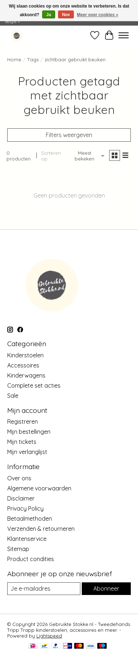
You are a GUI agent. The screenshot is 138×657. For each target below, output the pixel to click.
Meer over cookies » (97, 14)
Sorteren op (51, 156)
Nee (66, 14)
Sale (12, 395)
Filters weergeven (69, 134)
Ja (48, 14)
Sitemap (18, 548)
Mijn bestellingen (28, 431)
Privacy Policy (25, 508)
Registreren (22, 421)
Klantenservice (26, 538)
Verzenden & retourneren (41, 528)
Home (14, 59)
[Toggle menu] (123, 35)
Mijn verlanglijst (27, 451)
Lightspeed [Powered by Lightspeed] (49, 636)
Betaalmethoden (29, 518)
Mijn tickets (21, 441)
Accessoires (23, 365)
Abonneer (106, 588)
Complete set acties (34, 385)
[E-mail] (43, 588)
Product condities (30, 559)
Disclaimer (21, 498)
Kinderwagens (26, 375)
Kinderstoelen (25, 355)
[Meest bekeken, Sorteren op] (87, 156)
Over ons (19, 478)
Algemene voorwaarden (39, 488)
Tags (33, 59)
